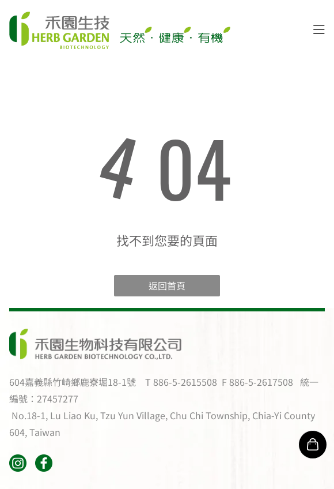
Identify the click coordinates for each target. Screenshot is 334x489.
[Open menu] (319, 30)
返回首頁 (167, 285)
